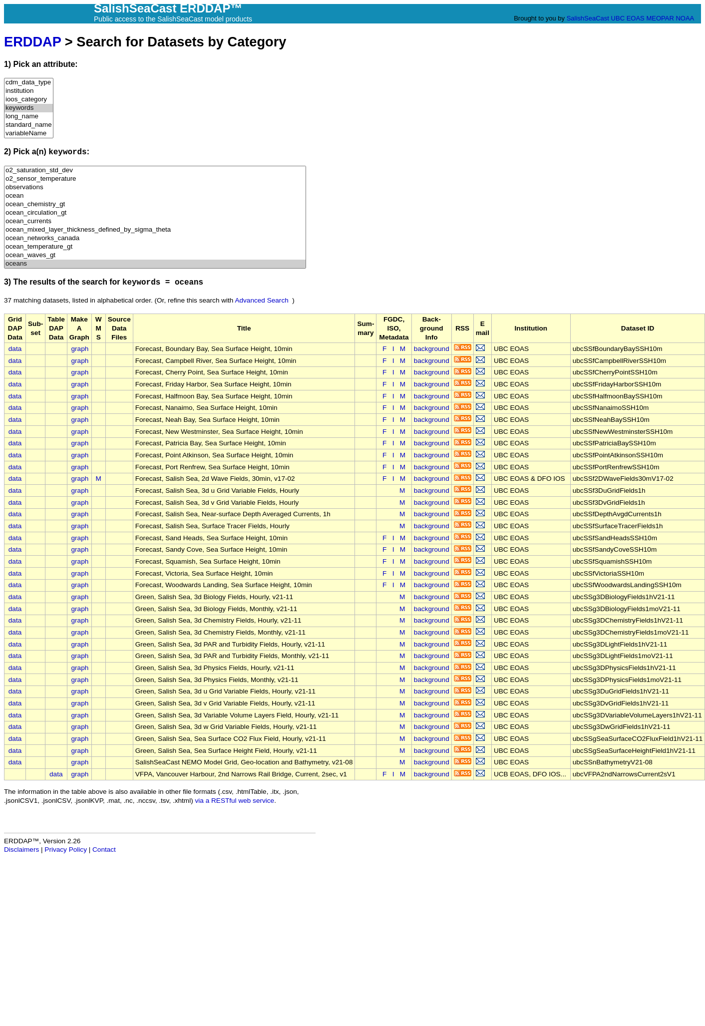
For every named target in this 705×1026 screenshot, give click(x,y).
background (431, 348)
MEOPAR (660, 18)
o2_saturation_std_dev (155, 170)
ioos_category (28, 99)
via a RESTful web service (235, 800)
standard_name (28, 125)
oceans (155, 264)
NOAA (685, 18)
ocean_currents (155, 221)
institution (28, 91)
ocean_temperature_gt (155, 247)
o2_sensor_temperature (155, 179)
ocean (155, 196)
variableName (28, 133)
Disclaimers (21, 849)
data (14, 348)
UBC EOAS (628, 18)
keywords (28, 108)
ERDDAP (32, 41)
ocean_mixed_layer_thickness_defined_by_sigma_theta (155, 230)
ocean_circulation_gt (155, 213)
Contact (104, 849)
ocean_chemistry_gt (155, 204)
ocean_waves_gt (155, 255)
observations (155, 187)
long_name (28, 116)
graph (80, 348)
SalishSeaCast (588, 18)
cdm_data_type (28, 82)
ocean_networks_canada (155, 238)
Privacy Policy (65, 849)
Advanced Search (261, 300)
